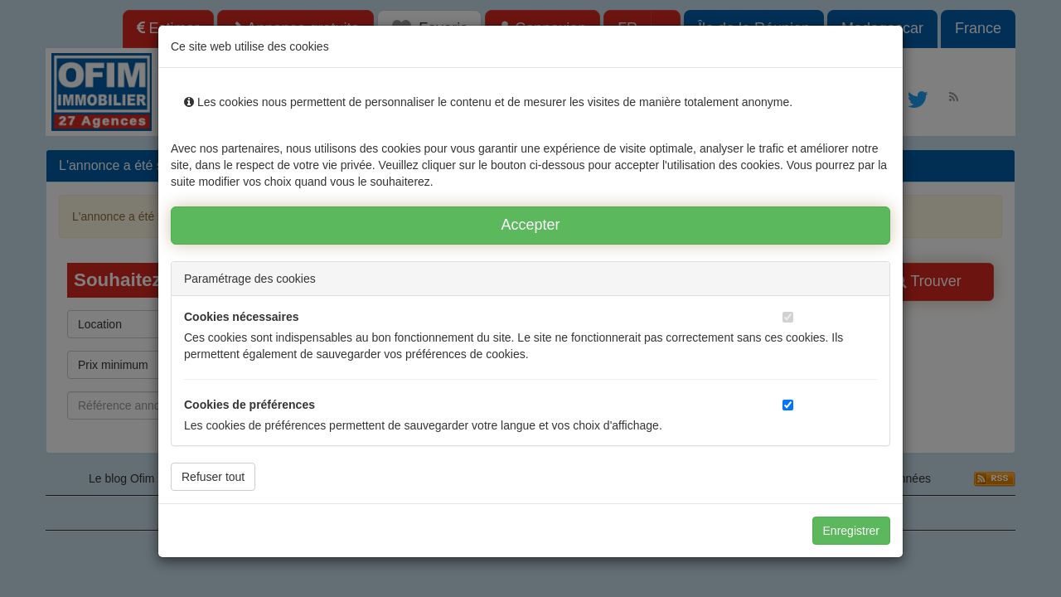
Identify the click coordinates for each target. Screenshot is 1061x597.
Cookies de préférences (249, 404)
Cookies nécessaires (241, 316)
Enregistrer (851, 530)
